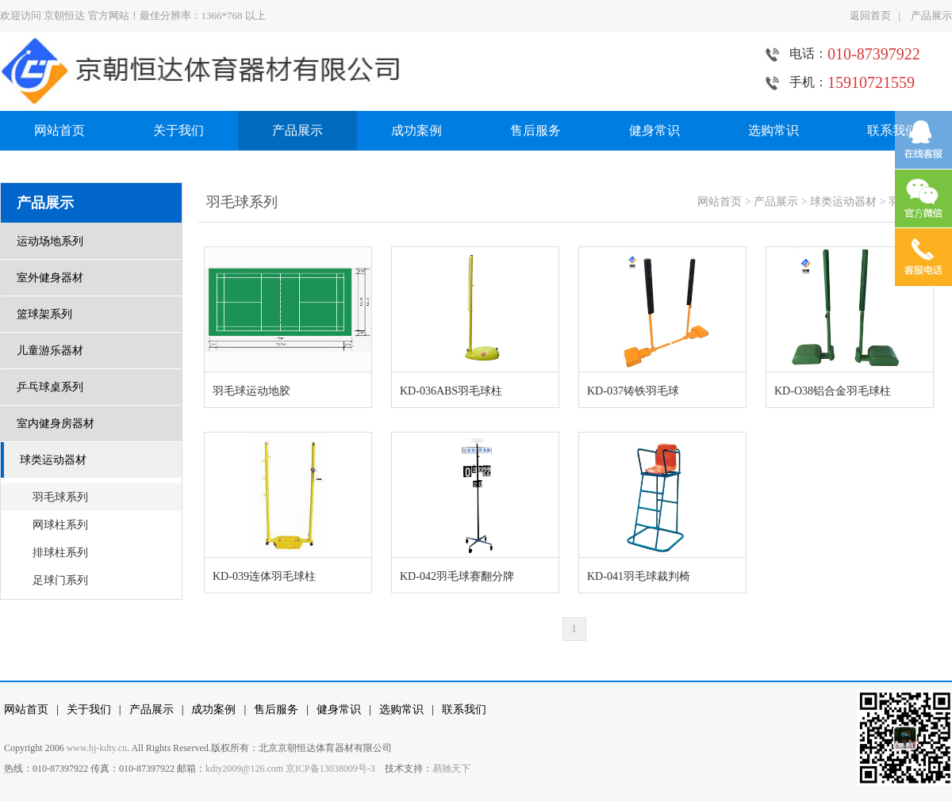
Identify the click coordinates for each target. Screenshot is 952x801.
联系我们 (892, 130)
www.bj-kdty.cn (97, 747)
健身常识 (654, 130)
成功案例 (416, 130)
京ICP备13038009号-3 (330, 768)
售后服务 (535, 130)
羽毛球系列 (60, 497)
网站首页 (59, 130)
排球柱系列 (60, 553)
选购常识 (773, 130)
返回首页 (870, 15)
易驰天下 (451, 768)
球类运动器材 (843, 202)
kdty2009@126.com (244, 768)
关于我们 (178, 130)
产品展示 (931, 15)
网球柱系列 (60, 525)
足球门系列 (60, 580)
